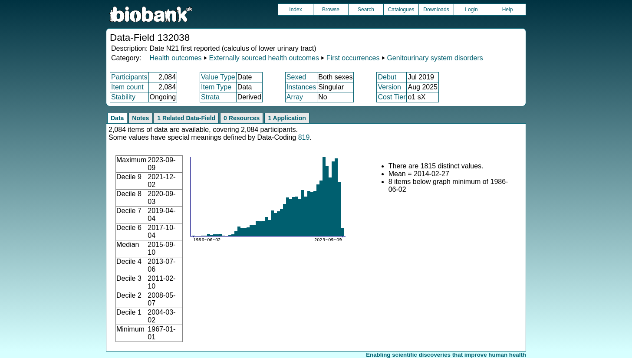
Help (507, 10)
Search (366, 10)
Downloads (436, 10)
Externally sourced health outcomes (264, 58)
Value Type (218, 77)
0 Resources (242, 118)
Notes (140, 118)
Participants (129, 77)
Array (294, 97)
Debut (387, 77)
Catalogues (401, 10)
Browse (330, 10)
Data (117, 118)
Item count (127, 87)
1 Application (287, 118)
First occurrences (353, 58)
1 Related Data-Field (186, 118)
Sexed (296, 77)
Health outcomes (175, 58)
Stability (123, 97)
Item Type (216, 87)
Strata (210, 97)
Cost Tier (391, 97)
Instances (301, 87)
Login (471, 10)
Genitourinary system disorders (435, 58)
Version (389, 87)
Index (295, 10)
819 (304, 137)
